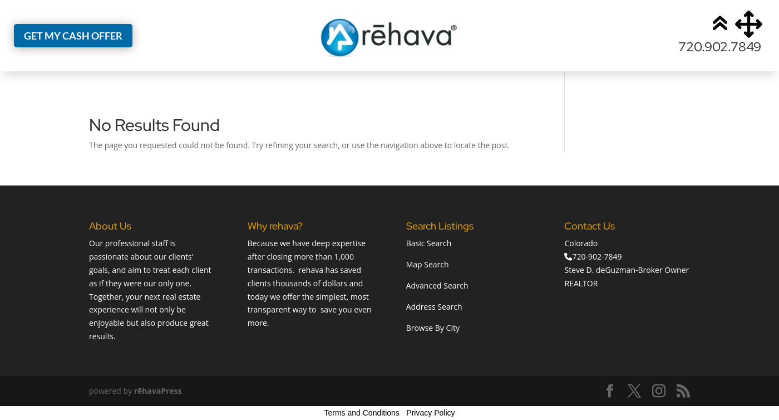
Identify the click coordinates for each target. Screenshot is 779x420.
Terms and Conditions (362, 412)
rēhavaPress (158, 390)
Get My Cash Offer (73, 36)
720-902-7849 (597, 256)
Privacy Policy (430, 412)
